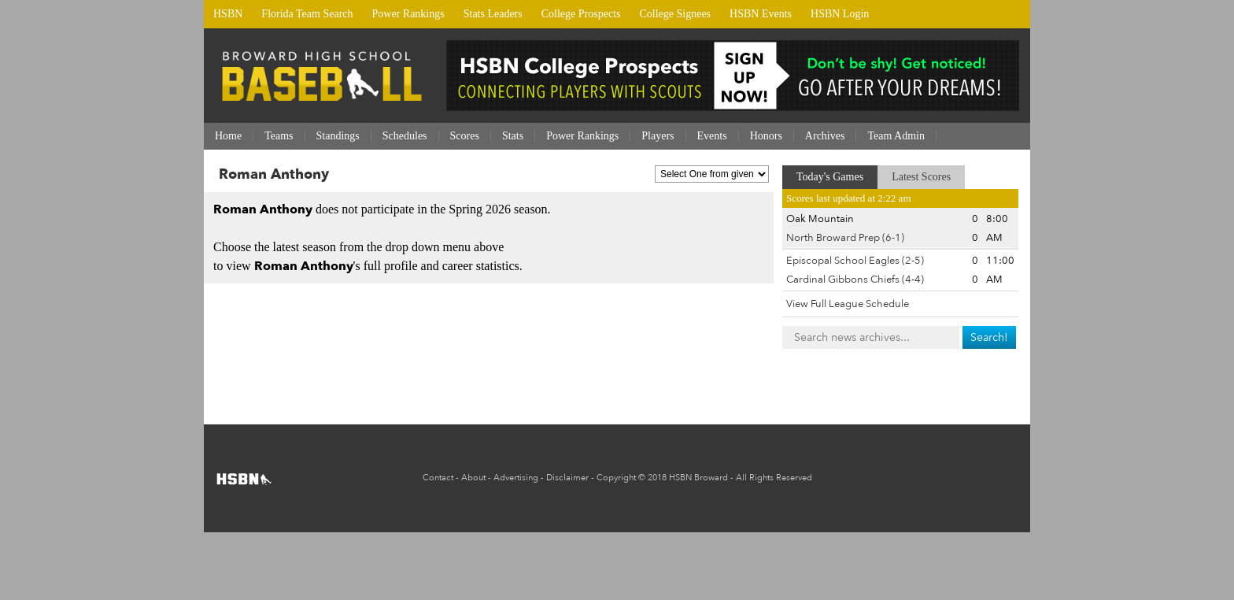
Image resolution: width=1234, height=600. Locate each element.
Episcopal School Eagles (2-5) (855, 261)
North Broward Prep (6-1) (845, 238)
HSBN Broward (698, 477)
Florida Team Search (307, 14)
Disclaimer (567, 477)
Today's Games (829, 177)
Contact (438, 477)
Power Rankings (408, 14)
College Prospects (581, 14)
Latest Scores (921, 177)
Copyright (616, 477)
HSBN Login (840, 14)
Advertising (515, 477)
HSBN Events (761, 14)
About (473, 477)
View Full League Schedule (847, 304)
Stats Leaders (493, 14)
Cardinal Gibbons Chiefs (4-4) (855, 279)
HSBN (227, 14)
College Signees (675, 14)
